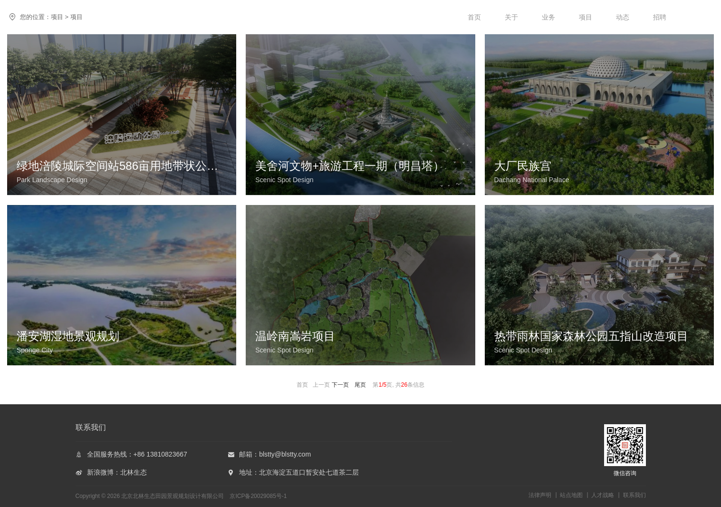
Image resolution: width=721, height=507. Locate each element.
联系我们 (634, 495)
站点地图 (571, 495)
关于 (511, 17)
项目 (585, 17)
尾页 (360, 384)
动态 (622, 17)
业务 (548, 17)
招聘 (659, 17)
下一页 (340, 384)
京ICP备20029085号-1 (258, 496)
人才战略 (602, 495)
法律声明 (540, 495)
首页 (474, 17)
